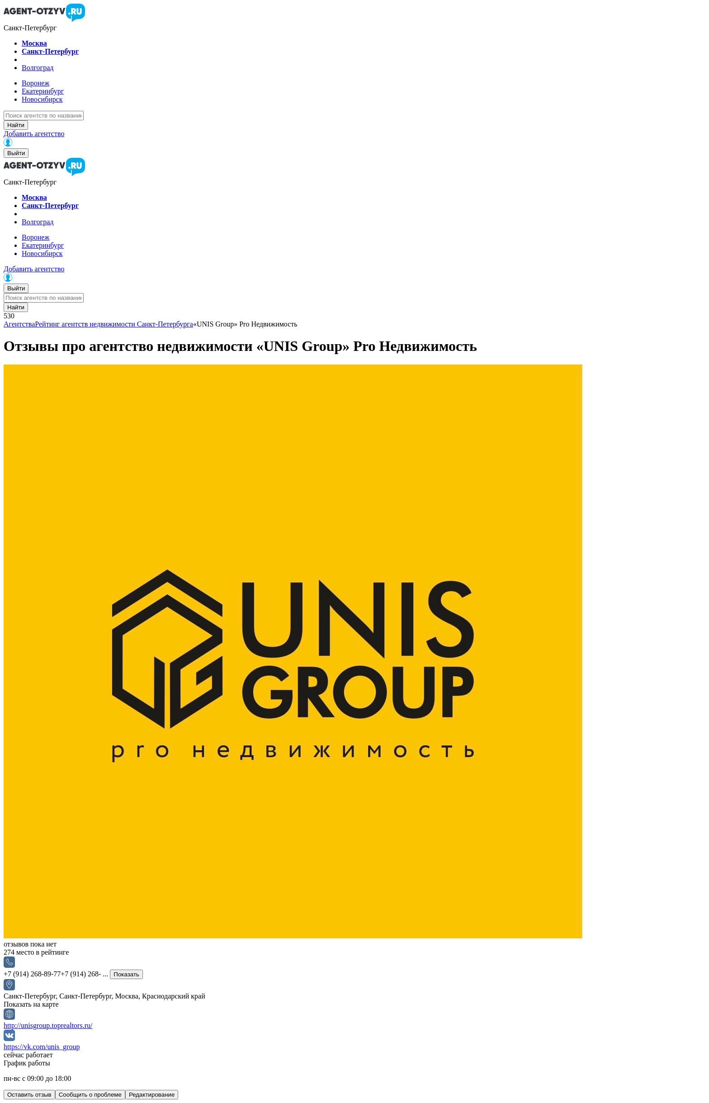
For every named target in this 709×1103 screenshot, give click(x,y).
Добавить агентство (34, 133)
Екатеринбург (43, 91)
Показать (126, 974)
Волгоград (37, 67)
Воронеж (35, 83)
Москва (34, 43)
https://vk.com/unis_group (42, 1047)
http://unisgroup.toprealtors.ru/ (48, 1025)
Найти (15, 125)
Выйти (16, 153)
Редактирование (152, 1094)
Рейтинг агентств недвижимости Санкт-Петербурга (114, 324)
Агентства (19, 324)
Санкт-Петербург (50, 51)
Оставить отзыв (29, 1094)
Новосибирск (42, 99)
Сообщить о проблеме (90, 1094)
